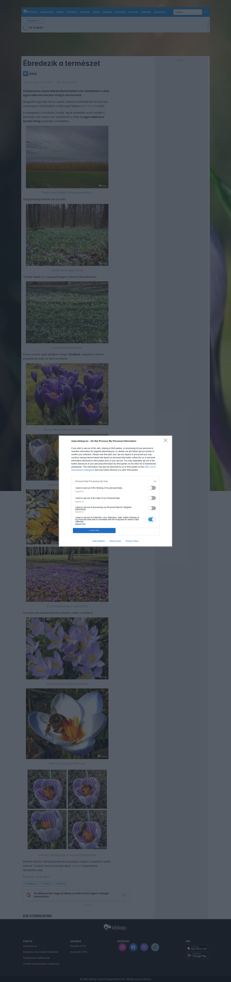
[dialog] (115, 491)
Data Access (115, 541)
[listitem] (115, 481)
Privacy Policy (132, 541)
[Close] (166, 441)
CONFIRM (94, 530)
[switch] (152, 488)
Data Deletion (99, 541)
